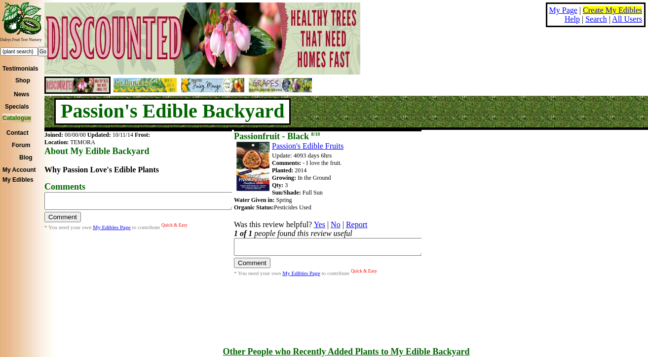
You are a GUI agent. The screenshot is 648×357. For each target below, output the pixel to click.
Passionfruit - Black (277, 136)
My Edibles (18, 179)
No (336, 224)
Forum (21, 145)
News (21, 94)
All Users (627, 19)
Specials (17, 106)
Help (572, 19)
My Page (563, 10)
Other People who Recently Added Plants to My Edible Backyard (346, 352)
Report (357, 224)
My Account (19, 169)
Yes (319, 224)
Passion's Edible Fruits (307, 146)
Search (596, 19)
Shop (22, 80)
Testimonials (20, 68)
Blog (26, 157)
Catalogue (16, 118)
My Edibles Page (111, 230)
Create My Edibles (612, 10)
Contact (17, 132)
